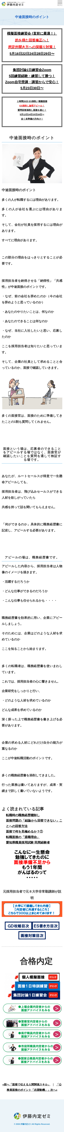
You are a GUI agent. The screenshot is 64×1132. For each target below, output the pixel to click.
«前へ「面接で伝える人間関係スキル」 (26, 1084)
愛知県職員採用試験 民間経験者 (28, 842)
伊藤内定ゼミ (26, 1124)
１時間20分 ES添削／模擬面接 (32, 101)
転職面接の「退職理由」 (23, 837)
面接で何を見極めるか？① (24, 831)
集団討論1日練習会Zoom (32, 70)
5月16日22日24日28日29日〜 (32, 54)
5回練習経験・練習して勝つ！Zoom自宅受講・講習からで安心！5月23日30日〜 (32, 82)
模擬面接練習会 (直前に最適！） (32, 40)
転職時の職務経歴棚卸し (23, 815)
